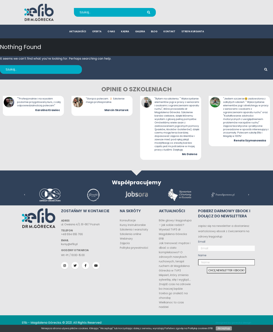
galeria (140, 31)
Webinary (126, 239)
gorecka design (241, 322)
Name (202, 255)
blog (154, 31)
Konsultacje (128, 220)
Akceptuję (224, 328)
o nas (111, 31)
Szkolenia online (130, 234)
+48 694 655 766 (184, 10)
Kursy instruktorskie (133, 225)
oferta (96, 31)
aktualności (77, 31)
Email (201, 242)
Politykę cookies (198, 328)
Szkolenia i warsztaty (134, 229)
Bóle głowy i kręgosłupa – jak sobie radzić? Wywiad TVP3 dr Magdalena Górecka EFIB (175, 229)
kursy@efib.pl (182, 15)
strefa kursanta (192, 31)
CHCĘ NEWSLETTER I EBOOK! (226, 270)
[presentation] (24, 195)
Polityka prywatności (134, 248)
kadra (125, 31)
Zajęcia (125, 243)
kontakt (169, 31)
